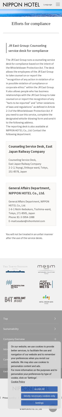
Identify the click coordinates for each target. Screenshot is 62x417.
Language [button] (47, 4)
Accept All (39, 389)
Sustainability (11, 328)
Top (5, 318)
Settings (39, 403)
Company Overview (14, 339)
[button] (58, 4)
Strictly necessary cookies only (39, 396)
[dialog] (34, 375)
